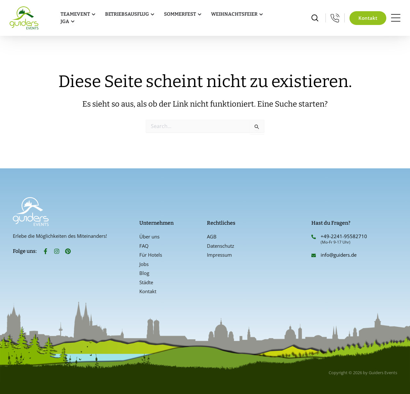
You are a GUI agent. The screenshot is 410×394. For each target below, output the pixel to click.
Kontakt (147, 291)
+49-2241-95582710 (344, 236)
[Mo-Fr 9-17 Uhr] (335, 17)
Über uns (149, 236)
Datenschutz (220, 246)
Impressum (219, 255)
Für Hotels (150, 255)
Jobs (144, 264)
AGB (212, 236)
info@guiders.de (339, 255)
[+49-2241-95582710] (313, 237)
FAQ (144, 246)
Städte (146, 282)
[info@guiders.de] (313, 255)
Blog (144, 273)
